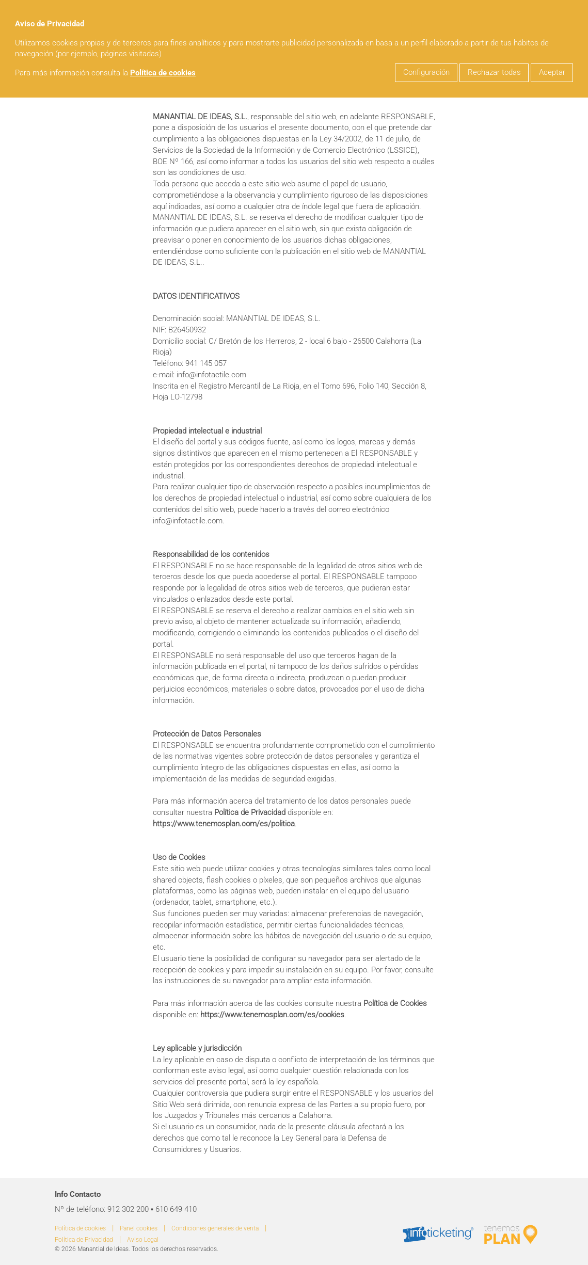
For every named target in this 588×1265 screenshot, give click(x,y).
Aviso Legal (142, 1239)
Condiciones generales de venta (215, 1228)
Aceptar (552, 72)
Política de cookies (163, 73)
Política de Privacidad (84, 1239)
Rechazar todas (494, 72)
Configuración (426, 72)
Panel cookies (138, 1228)
